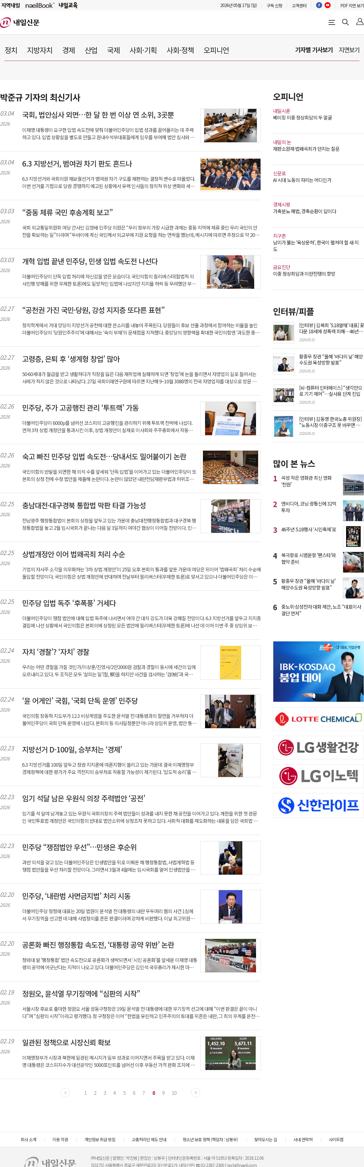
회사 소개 (28, 1139)
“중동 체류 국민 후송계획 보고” (67, 212)
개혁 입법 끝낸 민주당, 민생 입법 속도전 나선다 (90, 261)
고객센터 (299, 5)
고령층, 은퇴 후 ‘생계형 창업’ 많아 (71, 359)
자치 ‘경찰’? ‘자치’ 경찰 (55, 651)
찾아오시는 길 (265, 1139)
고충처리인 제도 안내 (149, 1139)
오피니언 (216, 50)
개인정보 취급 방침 (99, 1139)
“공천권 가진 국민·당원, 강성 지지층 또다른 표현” (93, 310)
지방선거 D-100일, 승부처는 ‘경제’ (72, 749)
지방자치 (39, 50)
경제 (68, 50)
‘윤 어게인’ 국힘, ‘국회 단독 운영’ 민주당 (80, 700)
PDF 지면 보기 (352, 5)
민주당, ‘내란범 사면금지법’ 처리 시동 (76, 896)
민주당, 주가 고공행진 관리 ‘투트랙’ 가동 (80, 407)
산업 (91, 50)
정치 (11, 50)
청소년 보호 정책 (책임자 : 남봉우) (210, 1139)
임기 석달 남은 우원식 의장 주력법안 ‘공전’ (83, 798)
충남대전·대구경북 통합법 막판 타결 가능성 (84, 505)
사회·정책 (180, 50)
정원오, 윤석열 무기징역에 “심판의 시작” (81, 993)
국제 (113, 50)
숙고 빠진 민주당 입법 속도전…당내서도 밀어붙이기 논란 (104, 456)
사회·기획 (143, 50)
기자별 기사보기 (314, 49)
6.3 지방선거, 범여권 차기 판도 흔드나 (77, 163)
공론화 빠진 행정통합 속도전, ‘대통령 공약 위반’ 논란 (98, 944)
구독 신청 (274, 5)
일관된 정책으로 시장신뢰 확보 (66, 1042)
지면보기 (349, 49)
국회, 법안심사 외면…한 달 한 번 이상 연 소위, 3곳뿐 (98, 114)
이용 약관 (60, 1139)
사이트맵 (336, 1139)
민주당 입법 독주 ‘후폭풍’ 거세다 (69, 603)
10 (174, 1092)
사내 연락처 (302, 1139)
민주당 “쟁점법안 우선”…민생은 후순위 (79, 847)
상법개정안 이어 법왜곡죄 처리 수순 (73, 554)
